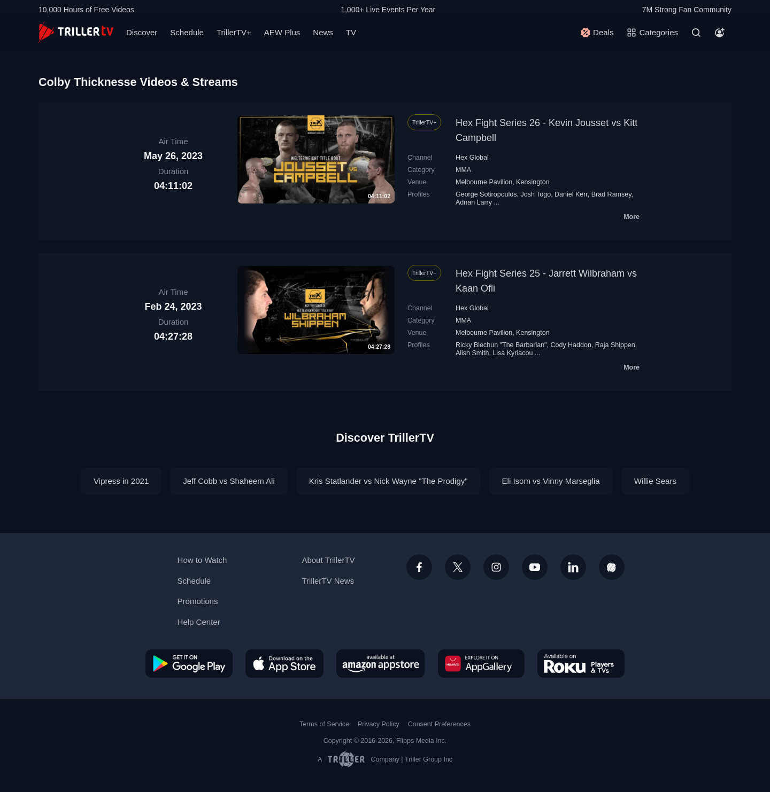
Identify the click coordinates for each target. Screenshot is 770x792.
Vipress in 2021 (121, 480)
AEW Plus (282, 32)
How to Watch (202, 559)
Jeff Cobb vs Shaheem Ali (229, 480)
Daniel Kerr (571, 194)
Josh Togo (535, 194)
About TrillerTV (328, 559)
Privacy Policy (378, 724)
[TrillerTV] (75, 32)
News (323, 32)
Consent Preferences (439, 724)
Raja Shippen (615, 345)
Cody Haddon (570, 345)
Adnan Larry (474, 202)
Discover (141, 32)
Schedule (187, 32)
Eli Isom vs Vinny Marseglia (551, 480)
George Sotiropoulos (486, 194)
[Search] (696, 32)
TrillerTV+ (234, 32)
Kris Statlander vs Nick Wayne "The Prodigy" (388, 480)
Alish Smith (472, 353)
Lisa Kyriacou (512, 353)
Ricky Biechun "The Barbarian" (501, 345)
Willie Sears (655, 480)
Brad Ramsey (611, 194)
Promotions (198, 601)
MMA (463, 170)
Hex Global (472, 157)
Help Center (199, 621)
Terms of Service (324, 724)
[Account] (720, 32)
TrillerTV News (328, 580)
